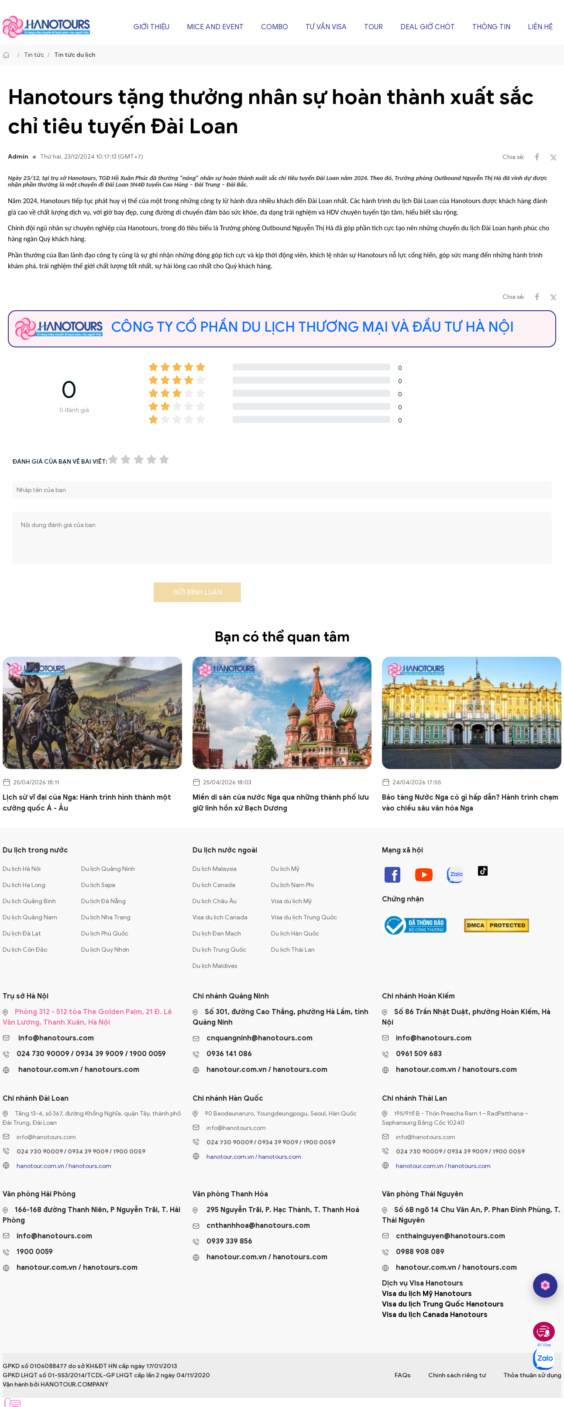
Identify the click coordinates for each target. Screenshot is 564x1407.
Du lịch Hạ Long (24, 885)
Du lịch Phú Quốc (104, 933)
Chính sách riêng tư (457, 1375)
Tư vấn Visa (326, 27)
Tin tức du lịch (74, 55)
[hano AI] (545, 1285)
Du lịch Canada (214, 885)
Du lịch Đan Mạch (217, 933)
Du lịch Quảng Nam (30, 917)
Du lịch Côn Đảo (25, 949)
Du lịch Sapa (98, 885)
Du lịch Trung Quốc (219, 949)
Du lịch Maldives (215, 966)
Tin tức (34, 55)
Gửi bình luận (197, 592)
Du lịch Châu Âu (215, 901)
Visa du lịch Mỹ (291, 901)
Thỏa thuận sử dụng (532, 1375)
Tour (373, 27)
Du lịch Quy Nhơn (105, 949)
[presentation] (78, 595)
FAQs (403, 1375)
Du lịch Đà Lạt (22, 933)
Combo (274, 27)
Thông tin (491, 27)
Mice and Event (215, 27)
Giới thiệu (151, 27)
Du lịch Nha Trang (106, 917)
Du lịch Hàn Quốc (295, 933)
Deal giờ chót (427, 27)
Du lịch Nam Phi (292, 885)
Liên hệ (540, 27)
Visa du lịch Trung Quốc (304, 917)
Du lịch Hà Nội (22, 869)
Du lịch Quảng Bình (29, 901)
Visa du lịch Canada (220, 917)
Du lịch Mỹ (285, 869)
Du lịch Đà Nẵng (103, 901)
